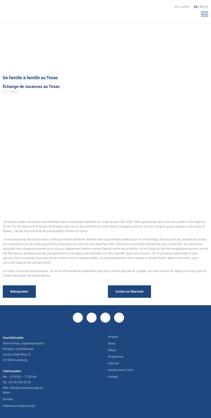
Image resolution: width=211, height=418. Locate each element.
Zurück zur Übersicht (129, 291)
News (111, 343)
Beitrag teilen (19, 291)
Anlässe (113, 337)
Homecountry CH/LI (121, 370)
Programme (115, 356)
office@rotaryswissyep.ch (26, 388)
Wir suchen (182, 6)
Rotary (112, 350)
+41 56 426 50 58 (19, 382)
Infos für (113, 363)
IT (207, 6)
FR (201, 6)
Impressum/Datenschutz (19, 406)
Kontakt (113, 376)
